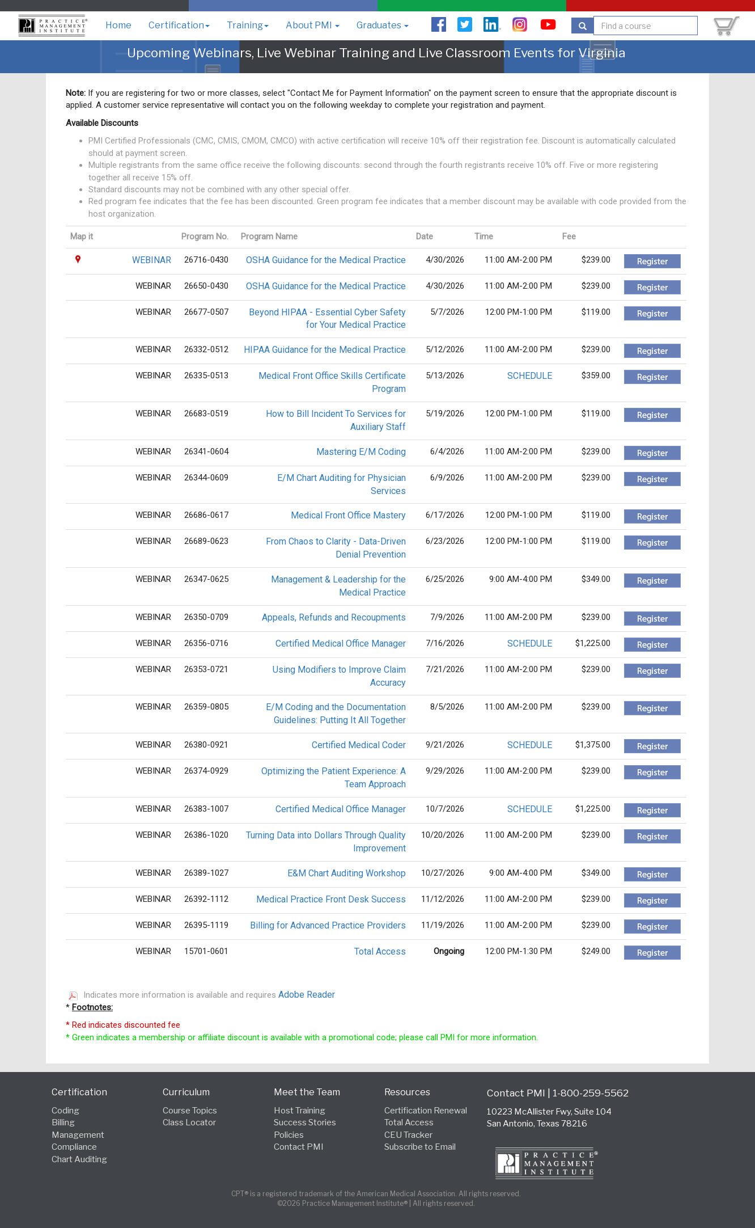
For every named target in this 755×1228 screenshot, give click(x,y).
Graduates (383, 25)
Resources (407, 1092)
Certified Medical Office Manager (340, 643)
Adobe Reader (306, 994)
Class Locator (189, 1122)
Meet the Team (307, 1092)
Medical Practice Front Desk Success (331, 899)
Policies (289, 1135)
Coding (65, 1110)
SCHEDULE (529, 375)
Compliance (74, 1147)
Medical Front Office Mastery (348, 515)
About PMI (313, 25)
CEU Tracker (408, 1135)
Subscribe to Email (420, 1147)
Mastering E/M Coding (361, 451)
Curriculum (186, 1092)
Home (118, 25)
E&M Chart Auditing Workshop (346, 873)
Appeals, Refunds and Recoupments (334, 617)
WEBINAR (151, 260)
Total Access (380, 951)
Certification (179, 25)
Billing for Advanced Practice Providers (328, 925)
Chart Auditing (79, 1159)
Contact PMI (299, 1147)
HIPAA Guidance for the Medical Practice (325, 349)
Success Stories (305, 1122)
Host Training (299, 1110)
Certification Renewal (425, 1110)
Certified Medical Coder (359, 745)
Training (248, 25)
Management (78, 1135)
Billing (63, 1122)
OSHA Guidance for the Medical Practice (326, 260)
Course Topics (190, 1110)
